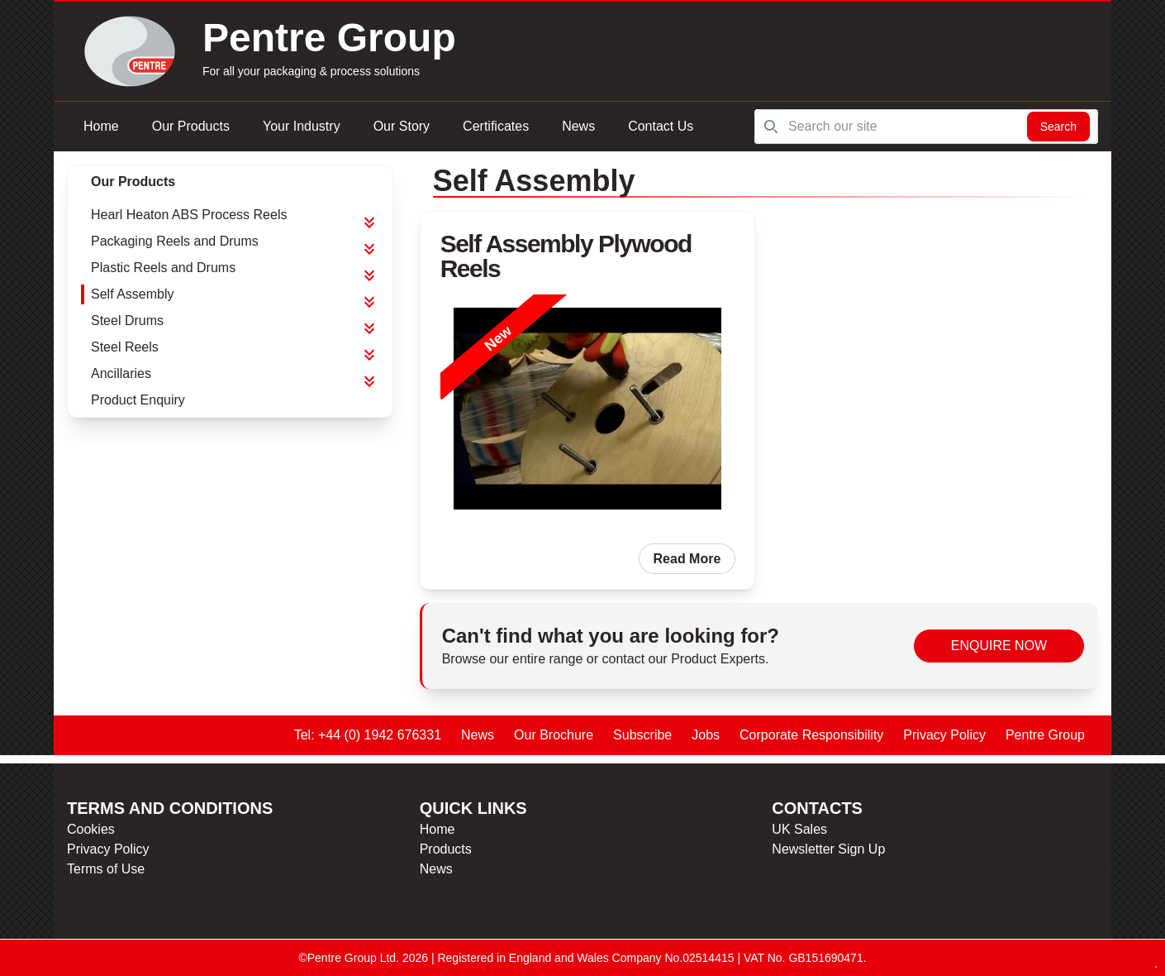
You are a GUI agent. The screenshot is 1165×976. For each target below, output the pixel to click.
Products (446, 849)
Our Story (401, 126)
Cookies (91, 829)
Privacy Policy (944, 735)
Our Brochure (553, 735)
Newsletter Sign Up (828, 849)
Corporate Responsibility (811, 735)
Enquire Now (999, 646)
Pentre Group (1045, 735)
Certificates (496, 126)
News (578, 126)
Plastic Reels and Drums (163, 268)
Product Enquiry (138, 400)
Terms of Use (106, 869)
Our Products (191, 126)
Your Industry (301, 126)
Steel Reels (125, 347)
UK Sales (799, 829)
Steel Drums (127, 320)
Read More (687, 559)
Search (1058, 126)
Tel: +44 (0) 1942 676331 (367, 735)
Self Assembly (132, 294)
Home (101, 126)
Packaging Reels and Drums (175, 241)
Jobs (706, 735)
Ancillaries (121, 373)
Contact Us (660, 126)
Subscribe (642, 735)
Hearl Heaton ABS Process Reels (189, 215)
